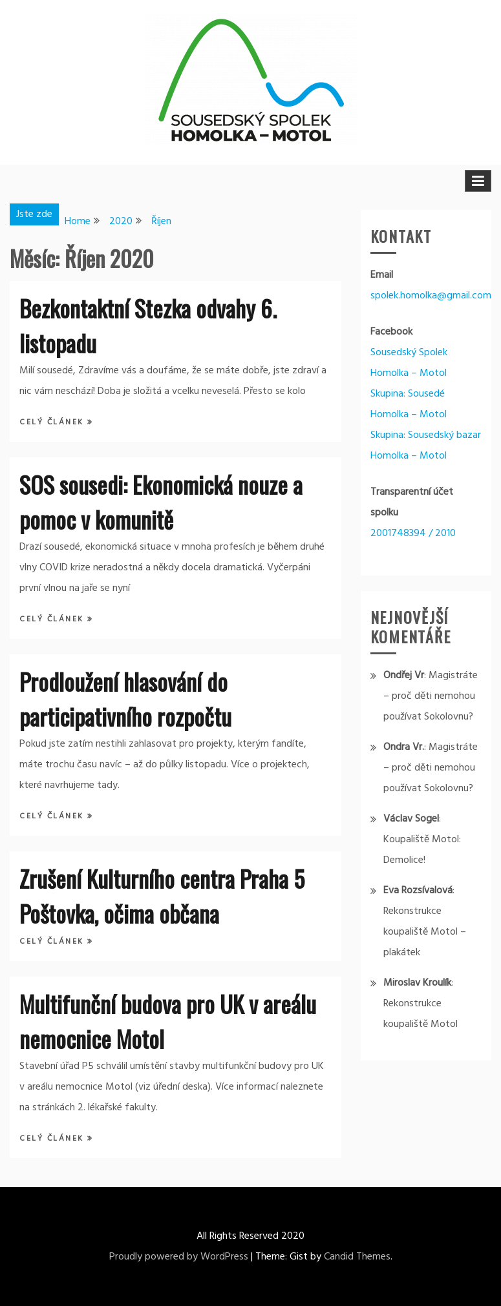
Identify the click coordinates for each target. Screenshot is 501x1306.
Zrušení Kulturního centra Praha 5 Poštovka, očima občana (161, 895)
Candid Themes (357, 1257)
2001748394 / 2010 (413, 533)
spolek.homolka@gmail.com (430, 295)
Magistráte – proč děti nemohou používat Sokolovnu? (430, 696)
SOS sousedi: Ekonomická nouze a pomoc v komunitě (161, 501)
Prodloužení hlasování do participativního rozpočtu (125, 698)
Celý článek (53, 422)
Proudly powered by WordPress (178, 1257)
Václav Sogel (411, 819)
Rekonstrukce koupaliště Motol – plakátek (424, 932)
